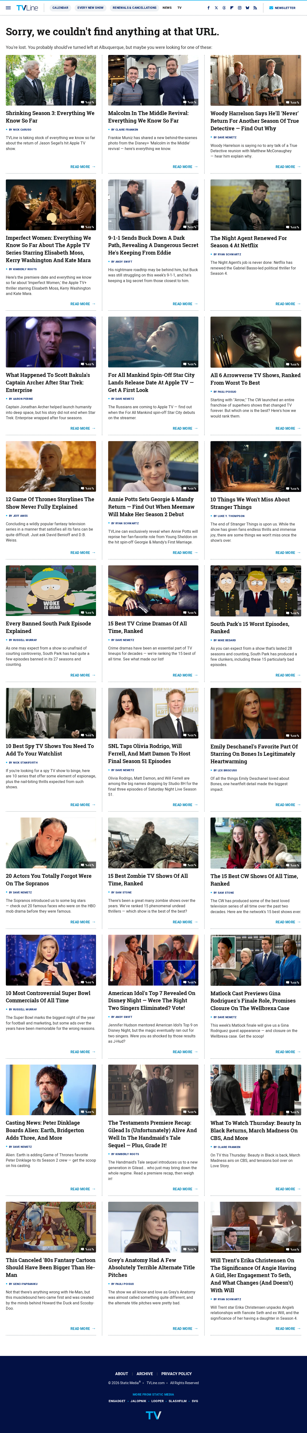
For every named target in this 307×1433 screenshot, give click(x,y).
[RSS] (255, 8)
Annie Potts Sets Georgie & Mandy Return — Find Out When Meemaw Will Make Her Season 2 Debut (151, 507)
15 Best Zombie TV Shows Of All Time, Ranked (148, 879)
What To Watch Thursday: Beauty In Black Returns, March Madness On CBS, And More (256, 1130)
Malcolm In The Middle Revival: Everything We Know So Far (148, 116)
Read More (80, 166)
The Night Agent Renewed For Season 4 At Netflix (249, 241)
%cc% (89, 102)
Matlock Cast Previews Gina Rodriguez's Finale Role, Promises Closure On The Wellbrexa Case (253, 1001)
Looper (157, 1401)
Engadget (117, 1401)
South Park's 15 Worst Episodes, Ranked (250, 627)
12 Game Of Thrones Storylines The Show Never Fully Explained (50, 503)
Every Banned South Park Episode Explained (48, 627)
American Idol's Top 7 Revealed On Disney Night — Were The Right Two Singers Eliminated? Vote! (151, 1000)
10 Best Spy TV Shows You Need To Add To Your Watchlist (50, 749)
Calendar (60, 8)
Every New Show (91, 8)
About (121, 1374)
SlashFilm (178, 1401)
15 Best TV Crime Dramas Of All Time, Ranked (147, 627)
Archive (145, 1374)
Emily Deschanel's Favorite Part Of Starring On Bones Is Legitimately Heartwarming (254, 754)
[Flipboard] (232, 8)
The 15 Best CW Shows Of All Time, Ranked (254, 879)
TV (179, 7)
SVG (195, 1401)
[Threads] (224, 8)
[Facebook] (208, 8)
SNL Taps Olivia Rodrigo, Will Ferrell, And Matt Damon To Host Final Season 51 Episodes (149, 753)
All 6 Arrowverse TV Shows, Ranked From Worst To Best (256, 379)
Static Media (129, 1382)
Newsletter (282, 8)
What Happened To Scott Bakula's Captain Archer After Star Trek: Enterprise (48, 382)
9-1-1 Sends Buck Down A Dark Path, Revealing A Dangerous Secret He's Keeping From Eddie (153, 245)
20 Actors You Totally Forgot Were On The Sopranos (49, 879)
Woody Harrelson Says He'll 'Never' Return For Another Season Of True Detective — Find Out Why (255, 121)
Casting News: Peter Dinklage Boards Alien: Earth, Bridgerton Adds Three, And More (45, 1130)
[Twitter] (216, 8)
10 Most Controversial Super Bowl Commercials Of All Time (48, 996)
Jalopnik (138, 1401)
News (167, 7)
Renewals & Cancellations (135, 8)
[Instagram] (239, 8)
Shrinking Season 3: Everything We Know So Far (50, 116)
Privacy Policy (176, 1374)
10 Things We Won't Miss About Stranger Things (250, 503)
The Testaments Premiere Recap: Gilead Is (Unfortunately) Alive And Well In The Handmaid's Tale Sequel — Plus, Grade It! (152, 1134)
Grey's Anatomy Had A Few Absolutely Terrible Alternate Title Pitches (151, 1267)
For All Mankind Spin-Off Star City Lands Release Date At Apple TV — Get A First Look (151, 382)
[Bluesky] (247, 8)
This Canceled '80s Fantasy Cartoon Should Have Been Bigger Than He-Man (51, 1267)
